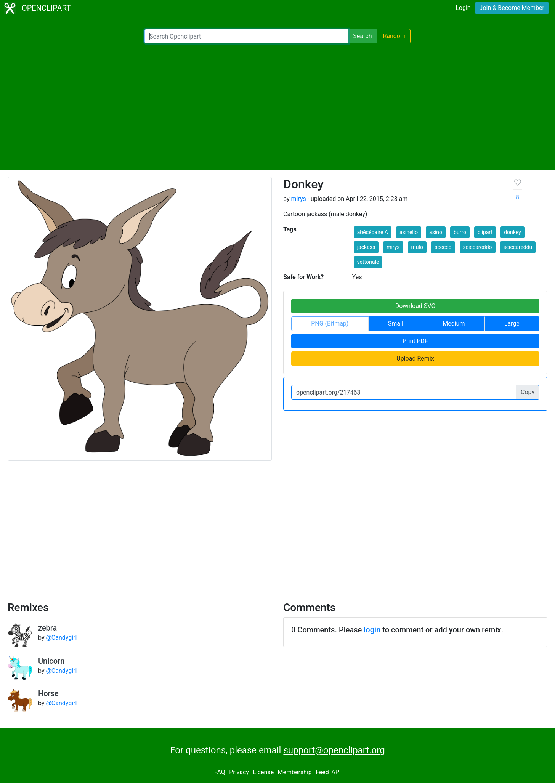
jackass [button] (366, 247)
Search (362, 36)
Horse (48, 693)
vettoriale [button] (368, 262)
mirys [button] (393, 247)
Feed (322, 772)
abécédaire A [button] (372, 232)
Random (394, 36)
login (372, 629)
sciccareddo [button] (477, 247)
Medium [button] (454, 323)
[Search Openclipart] (246, 36)
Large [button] (512, 323)
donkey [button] (512, 232)
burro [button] (460, 232)
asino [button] (435, 232)
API (336, 772)
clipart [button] (485, 232)
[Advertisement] (277, 106)
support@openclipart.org (334, 750)
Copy (527, 392)
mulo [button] (417, 247)
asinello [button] (408, 232)
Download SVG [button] (415, 306)
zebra (47, 627)
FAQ (219, 772)
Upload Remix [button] (415, 358)
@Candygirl (61, 637)
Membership (294, 772)
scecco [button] (443, 247)
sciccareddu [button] (518, 247)
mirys (298, 198)
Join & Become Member (512, 7)
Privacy (239, 772)
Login (463, 7)
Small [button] (395, 323)
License (263, 772)
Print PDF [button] (415, 341)
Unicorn (51, 661)
